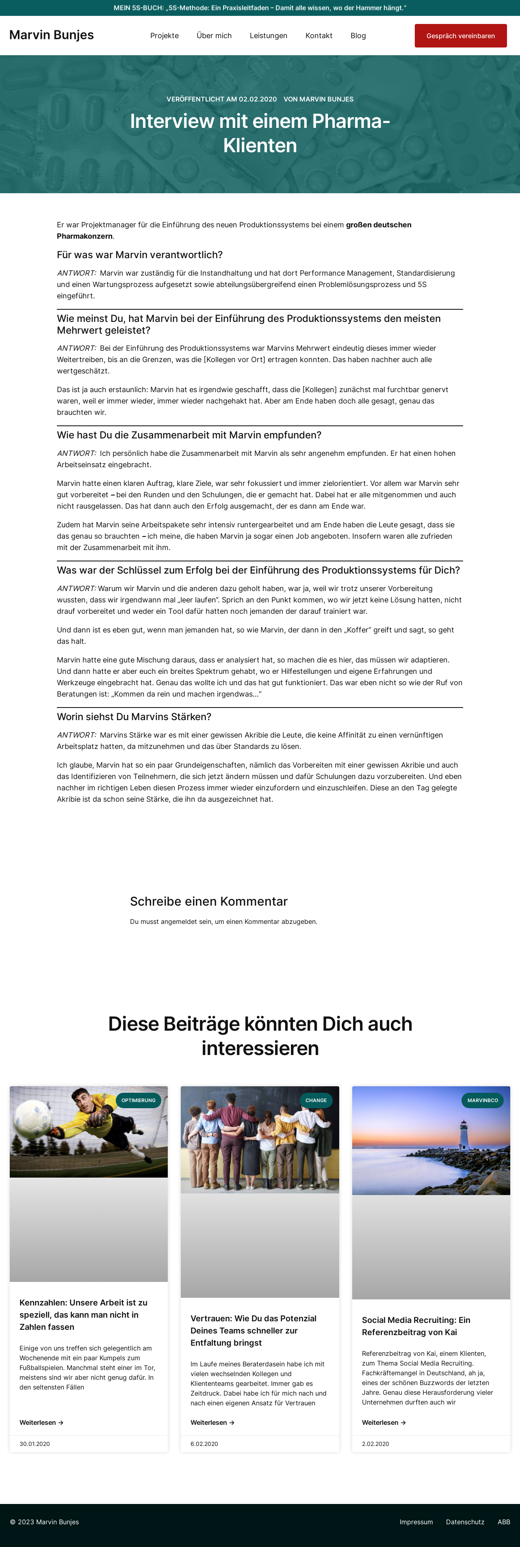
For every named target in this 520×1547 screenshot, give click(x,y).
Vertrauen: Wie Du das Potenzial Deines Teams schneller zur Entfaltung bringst (253, 1331)
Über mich (214, 35)
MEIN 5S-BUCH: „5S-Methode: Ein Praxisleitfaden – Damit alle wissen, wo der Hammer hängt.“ (260, 4)
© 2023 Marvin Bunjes (44, 1522)
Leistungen (269, 35)
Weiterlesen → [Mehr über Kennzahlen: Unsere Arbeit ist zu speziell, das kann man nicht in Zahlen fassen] (42, 1422)
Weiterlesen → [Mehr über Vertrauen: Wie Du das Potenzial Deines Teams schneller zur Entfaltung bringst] (213, 1422)
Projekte (164, 35)
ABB (504, 1522)
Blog (358, 35)
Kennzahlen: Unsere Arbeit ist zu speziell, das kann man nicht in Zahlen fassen (83, 1315)
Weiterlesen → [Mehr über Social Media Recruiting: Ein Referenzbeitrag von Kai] (384, 1422)
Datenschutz (465, 1522)
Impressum (416, 1522)
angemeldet (179, 921)
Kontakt (319, 35)
